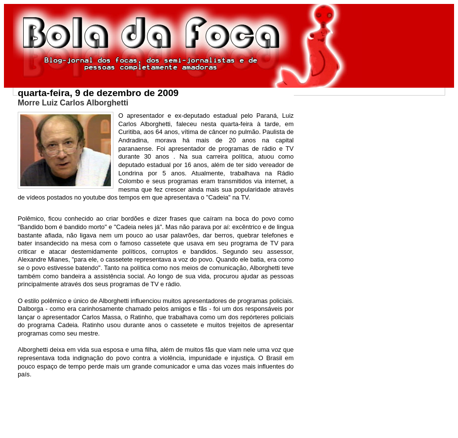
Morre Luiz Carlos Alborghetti (73, 103)
